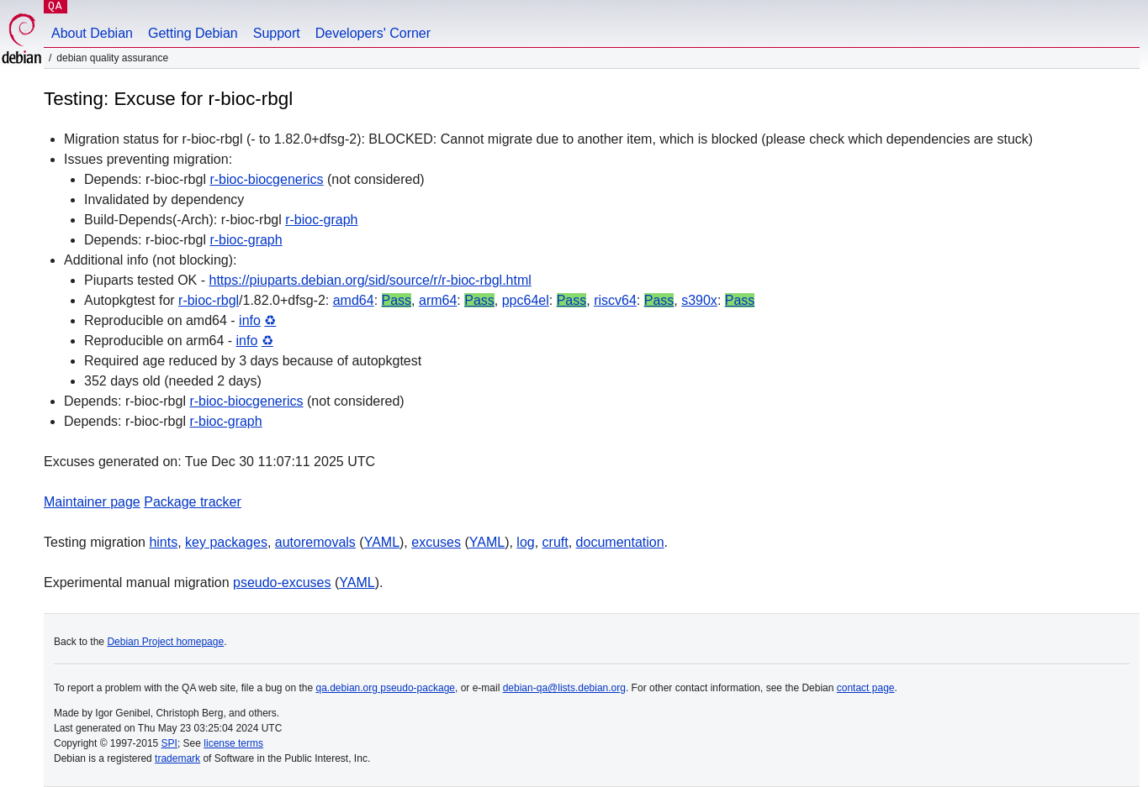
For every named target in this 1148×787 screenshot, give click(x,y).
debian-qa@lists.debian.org (564, 688)
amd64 (353, 300)
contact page (866, 688)
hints (163, 542)
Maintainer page (92, 502)
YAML (381, 542)
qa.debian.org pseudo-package (385, 688)
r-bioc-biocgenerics (266, 179)
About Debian (92, 33)
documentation (620, 542)
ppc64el (525, 300)
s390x (699, 300)
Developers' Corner (373, 33)
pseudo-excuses (282, 582)
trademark (177, 758)
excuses (436, 542)
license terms (233, 743)
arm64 (438, 300)
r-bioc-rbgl (208, 300)
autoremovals (315, 542)
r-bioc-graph (321, 219)
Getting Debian (193, 33)
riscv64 (615, 300)
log (525, 542)
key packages (226, 542)
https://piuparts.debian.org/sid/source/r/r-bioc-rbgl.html (370, 280)
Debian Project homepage (165, 642)
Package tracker (192, 502)
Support (276, 33)
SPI (169, 743)
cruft (555, 542)
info (250, 320)
